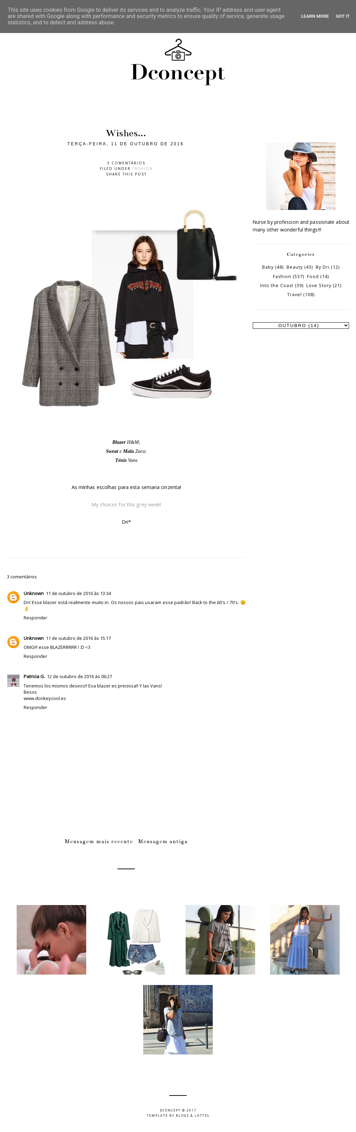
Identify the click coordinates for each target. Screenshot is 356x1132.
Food (313, 276)
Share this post (126, 174)
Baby (268, 267)
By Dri (323, 267)
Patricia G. (34, 676)
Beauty (294, 267)
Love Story (318, 285)
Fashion (142, 168)
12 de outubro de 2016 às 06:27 (79, 676)
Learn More (315, 16)
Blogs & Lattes (192, 1115)
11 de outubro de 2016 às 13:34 (78, 593)
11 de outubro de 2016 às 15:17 (78, 638)
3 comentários (126, 163)
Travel (294, 295)
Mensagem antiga (163, 841)
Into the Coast (276, 285)
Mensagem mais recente (99, 841)
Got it (343, 16)
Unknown (34, 593)
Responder (35, 617)
